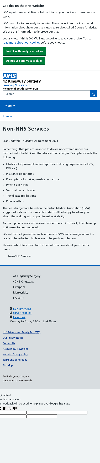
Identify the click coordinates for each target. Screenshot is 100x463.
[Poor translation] (12, 408)
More (10, 105)
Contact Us (9, 343)
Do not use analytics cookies (24, 60)
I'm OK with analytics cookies (24, 51)
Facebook (19, 317)
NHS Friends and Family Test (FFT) (21, 332)
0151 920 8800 (22, 313)
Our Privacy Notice (13, 337)
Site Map (8, 365)
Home (9, 116)
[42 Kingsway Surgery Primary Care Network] (31, 81)
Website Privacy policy (15, 354)
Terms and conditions (15, 359)
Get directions (22, 309)
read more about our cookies (21, 42)
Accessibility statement (15, 348)
